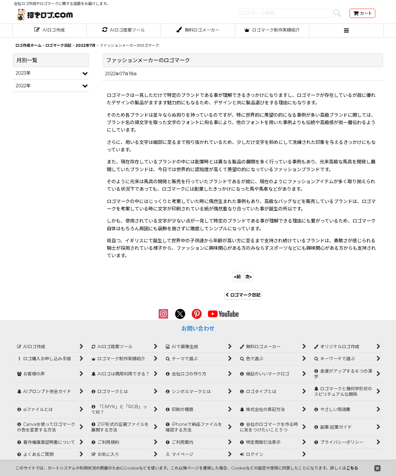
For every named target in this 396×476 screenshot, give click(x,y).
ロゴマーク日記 (243, 295)
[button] (346, 30)
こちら (352, 467)
